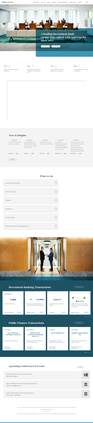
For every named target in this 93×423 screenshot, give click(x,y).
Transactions (72, 2)
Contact (80, 2)
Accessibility (36, 420)
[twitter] (5, 420)
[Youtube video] (46, 100)
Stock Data (19, 420)
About (48, 2)
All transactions (77, 259)
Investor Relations (62, 2)
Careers (54, 2)
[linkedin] (7, 420)
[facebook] (2, 420)
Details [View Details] (19, 284)
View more (79, 339)
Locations (13, 420)
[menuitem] (36, 2)
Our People (57, 46)
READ (17, 154)
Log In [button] (86, 2)
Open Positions (24, 408)
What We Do (36, 2)
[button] (36, 2)
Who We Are (46, 46)
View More (13, 160)
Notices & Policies (27, 420)
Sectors (43, 2)
